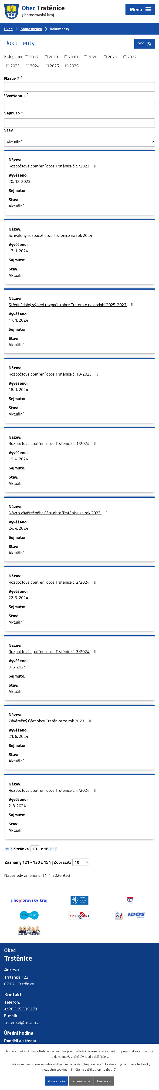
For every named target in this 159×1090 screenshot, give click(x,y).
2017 (33, 57)
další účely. (101, 1056)
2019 (73, 57)
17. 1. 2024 (18, 251)
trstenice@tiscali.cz (21, 1022)
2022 (132, 57)
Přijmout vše (56, 1081)
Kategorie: (13, 56)
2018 (53, 57)
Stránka (21, 849)
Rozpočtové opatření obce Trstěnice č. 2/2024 (53, 582)
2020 (92, 57)
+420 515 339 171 (20, 1009)
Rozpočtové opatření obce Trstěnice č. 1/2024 (53, 443)
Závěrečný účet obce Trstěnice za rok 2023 (51, 721)
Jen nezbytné (81, 1081)
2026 (74, 66)
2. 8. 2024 (17, 805)
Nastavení (104, 1081)
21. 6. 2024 (18, 736)
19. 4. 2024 (18, 459)
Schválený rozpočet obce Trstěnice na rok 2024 (55, 235)
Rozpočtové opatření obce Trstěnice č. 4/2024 (53, 790)
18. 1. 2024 (18, 389)
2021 (112, 57)
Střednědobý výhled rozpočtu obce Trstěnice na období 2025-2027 (72, 305)
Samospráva (31, 29)
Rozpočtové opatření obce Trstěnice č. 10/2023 (54, 374)
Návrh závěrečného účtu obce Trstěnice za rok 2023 (59, 513)
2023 (15, 66)
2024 (34, 66)
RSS (144, 44)
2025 (54, 66)
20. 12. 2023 (19, 181)
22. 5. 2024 (18, 597)
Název (11, 78)
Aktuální (16, 206)
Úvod (8, 29)
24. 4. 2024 (18, 528)
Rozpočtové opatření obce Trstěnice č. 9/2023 (53, 166)
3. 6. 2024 (17, 667)
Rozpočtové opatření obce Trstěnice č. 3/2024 (53, 651)
